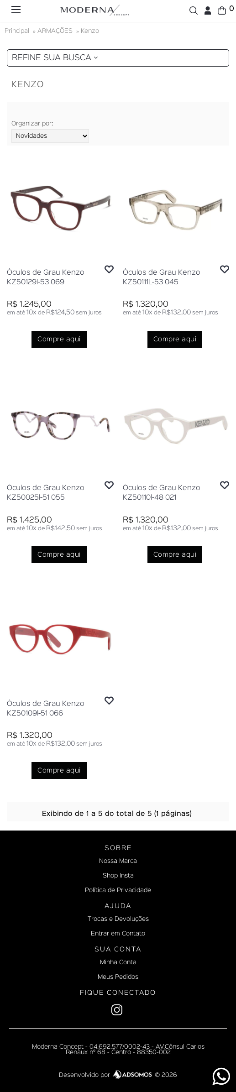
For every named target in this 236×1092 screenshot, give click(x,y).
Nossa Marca (118, 861)
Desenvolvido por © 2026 (118, 1075)
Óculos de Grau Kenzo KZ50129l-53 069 (45, 278)
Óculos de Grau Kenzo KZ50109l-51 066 (45, 709)
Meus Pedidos (118, 977)
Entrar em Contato (118, 933)
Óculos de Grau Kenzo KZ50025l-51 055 (45, 493)
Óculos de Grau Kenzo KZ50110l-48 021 (161, 493)
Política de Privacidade (118, 890)
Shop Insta (118, 875)
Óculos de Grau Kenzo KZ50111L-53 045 (161, 278)
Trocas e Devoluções (118, 919)
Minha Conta (118, 962)
